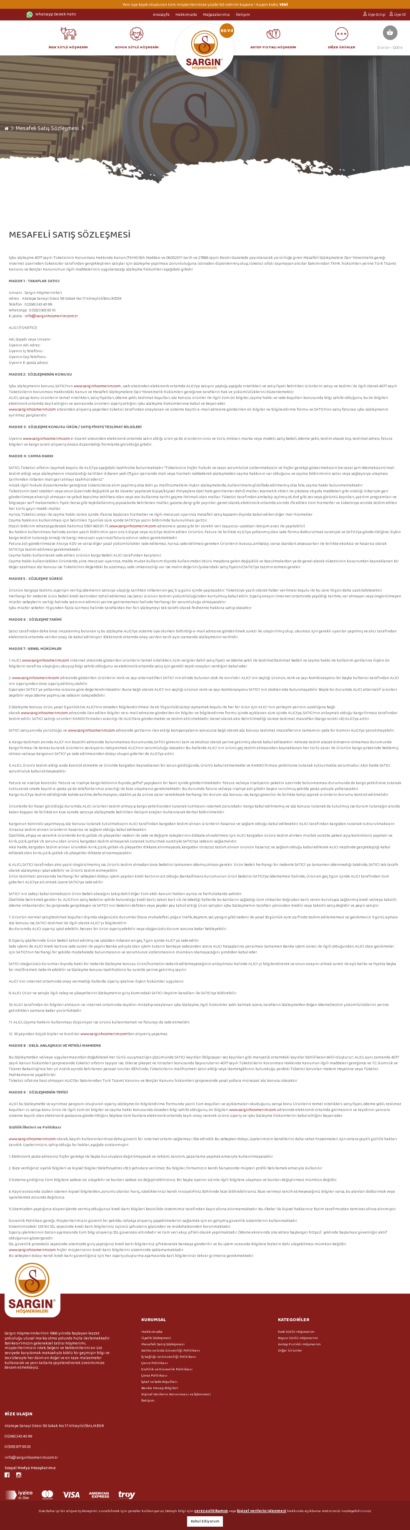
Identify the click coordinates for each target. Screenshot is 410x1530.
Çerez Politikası (154, 1375)
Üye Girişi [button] (376, 15)
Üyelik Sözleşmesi (156, 1338)
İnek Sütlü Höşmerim (296, 1332)
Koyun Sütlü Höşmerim (298, 1338)
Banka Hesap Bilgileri (159, 1388)
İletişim (243, 15)
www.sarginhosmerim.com (97, 386)
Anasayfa (161, 15)
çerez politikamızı (211, 1511)
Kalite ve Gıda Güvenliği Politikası (170, 1350)
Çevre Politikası (154, 1363)
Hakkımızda (186, 15)
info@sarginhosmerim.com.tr (51, 316)
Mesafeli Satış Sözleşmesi (47, 128)
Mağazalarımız (216, 15)
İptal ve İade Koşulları (159, 1382)
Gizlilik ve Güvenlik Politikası (166, 1369)
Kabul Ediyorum (205, 1521)
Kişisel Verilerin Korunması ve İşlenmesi (176, 1394)
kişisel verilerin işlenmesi (261, 1511)
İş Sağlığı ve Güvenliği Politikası (168, 1357)
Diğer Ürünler (290, 1350)
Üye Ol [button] (400, 15)
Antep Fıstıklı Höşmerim (299, 1344)
